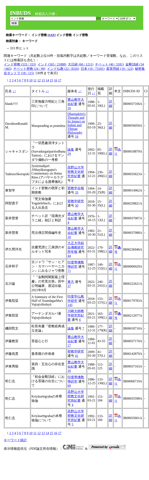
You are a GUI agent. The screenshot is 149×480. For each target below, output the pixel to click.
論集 (70, 149)
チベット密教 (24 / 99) (29, 68)
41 (76, 356)
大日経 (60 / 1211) (80, 64)
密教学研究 (75, 201)
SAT (52, 35)
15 (51, 80)
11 (34, 80)
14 (47, 80)
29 (69, 153)
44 (69, 256)
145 (69, 305)
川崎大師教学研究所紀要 (75, 315)
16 (55, 80)
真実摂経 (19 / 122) (119, 68)
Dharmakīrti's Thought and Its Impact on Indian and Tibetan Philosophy (76, 123)
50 (76, 205)
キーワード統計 (15, 440)
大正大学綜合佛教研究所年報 (75, 247)
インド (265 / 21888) (51, 64)
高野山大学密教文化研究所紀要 (75, 172)
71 (69, 271)
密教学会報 (75, 188)
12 (39, 80)
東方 (70, 282)
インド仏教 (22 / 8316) (63, 68)
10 (30, 80)
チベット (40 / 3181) (109, 64)
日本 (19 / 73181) (93, 68)
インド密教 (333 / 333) (20, 64)
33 (76, 192)
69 (69, 385)
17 (59, 80)
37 (69, 286)
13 (43, 80)
